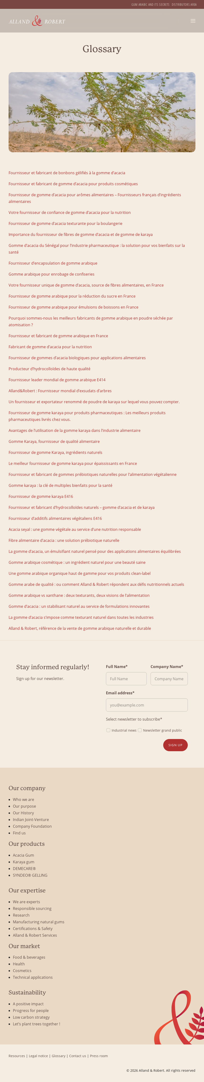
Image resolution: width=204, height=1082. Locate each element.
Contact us (77, 1056)
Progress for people (31, 1010)
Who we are (23, 799)
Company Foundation (32, 826)
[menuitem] (150, 4)
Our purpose (24, 806)
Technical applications (33, 977)
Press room (99, 1056)
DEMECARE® (24, 868)
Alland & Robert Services (35, 935)
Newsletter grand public (159, 730)
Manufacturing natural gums (38, 921)
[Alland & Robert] (37, 20)
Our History (23, 812)
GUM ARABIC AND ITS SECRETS (150, 4)
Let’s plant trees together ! (36, 1023)
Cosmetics (22, 970)
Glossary (58, 1056)
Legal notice (38, 1056)
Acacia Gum (23, 855)
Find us (19, 832)
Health (19, 963)
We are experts (26, 901)
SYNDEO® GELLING (30, 875)
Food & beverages (29, 957)
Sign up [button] (175, 745)
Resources (17, 1056)
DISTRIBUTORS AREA (184, 4)
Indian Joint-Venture (31, 819)
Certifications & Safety (32, 928)
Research (21, 915)
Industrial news (121, 730)
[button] (193, 21)
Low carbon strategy (31, 1017)
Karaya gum (23, 861)
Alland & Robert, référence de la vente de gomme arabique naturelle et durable (80, 628)
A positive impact (28, 1003)
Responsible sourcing (32, 908)
